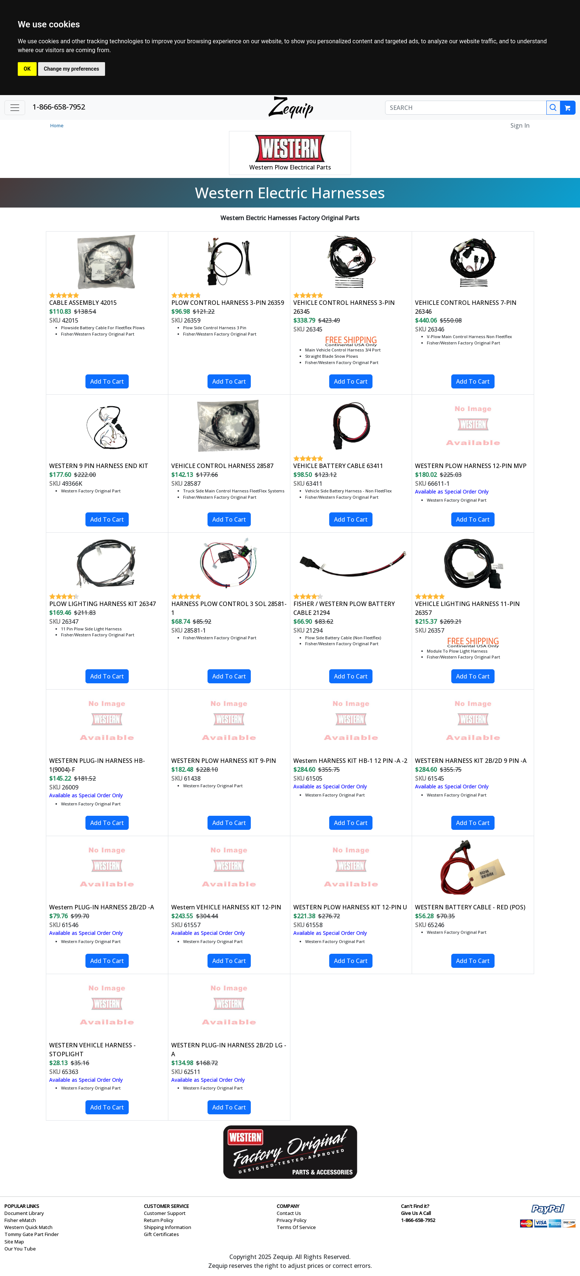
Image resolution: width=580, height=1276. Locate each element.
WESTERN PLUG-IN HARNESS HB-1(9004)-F (97, 765)
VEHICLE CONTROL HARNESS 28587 (222, 466)
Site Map (14, 1241)
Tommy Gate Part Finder (31, 1234)
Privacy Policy (292, 1220)
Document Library (24, 1213)
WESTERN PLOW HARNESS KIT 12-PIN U (350, 907)
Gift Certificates (161, 1234)
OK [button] (27, 69)
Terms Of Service (296, 1227)
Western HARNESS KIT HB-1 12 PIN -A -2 (350, 761)
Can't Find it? (415, 1206)
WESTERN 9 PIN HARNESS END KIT (98, 466)
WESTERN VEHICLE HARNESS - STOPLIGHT (92, 1049)
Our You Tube (20, 1248)
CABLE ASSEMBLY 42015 (83, 303)
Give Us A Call (416, 1213)
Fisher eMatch (20, 1220)
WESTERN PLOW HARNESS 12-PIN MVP (470, 466)
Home (57, 125)
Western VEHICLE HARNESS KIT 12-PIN (226, 907)
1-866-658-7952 (59, 107)
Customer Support (165, 1213)
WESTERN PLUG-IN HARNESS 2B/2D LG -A (228, 1049)
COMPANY (288, 1206)
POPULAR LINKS (21, 1206)
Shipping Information (167, 1227)
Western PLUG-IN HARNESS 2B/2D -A (101, 907)
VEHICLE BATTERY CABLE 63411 (338, 466)
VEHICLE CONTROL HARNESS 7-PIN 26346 (465, 307)
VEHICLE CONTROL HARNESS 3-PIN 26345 (344, 307)
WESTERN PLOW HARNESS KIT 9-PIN (223, 761)
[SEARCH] (466, 108)
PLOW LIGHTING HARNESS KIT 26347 (102, 604)
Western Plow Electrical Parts (290, 167)
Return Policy (158, 1220)
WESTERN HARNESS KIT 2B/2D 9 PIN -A (470, 761)
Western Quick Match (28, 1227)
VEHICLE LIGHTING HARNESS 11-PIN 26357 (467, 608)
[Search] (553, 108)
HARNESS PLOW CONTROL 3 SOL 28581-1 (229, 608)
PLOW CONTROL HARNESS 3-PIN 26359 (227, 303)
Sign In (520, 125)
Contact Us (289, 1213)
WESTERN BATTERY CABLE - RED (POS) (470, 907)
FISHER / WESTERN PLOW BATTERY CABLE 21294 (344, 608)
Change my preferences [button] (71, 69)
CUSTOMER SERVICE (166, 1206)
